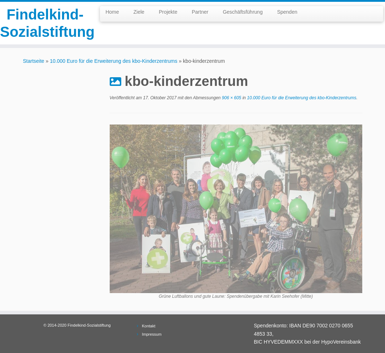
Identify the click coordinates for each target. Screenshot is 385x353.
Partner (200, 12)
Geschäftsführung (243, 12)
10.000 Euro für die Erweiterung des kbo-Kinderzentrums (113, 61)
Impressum (151, 334)
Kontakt (148, 326)
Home (112, 12)
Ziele (139, 12)
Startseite (33, 61)
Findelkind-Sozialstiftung (45, 23)
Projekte (168, 12)
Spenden (287, 12)
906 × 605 (230, 97)
